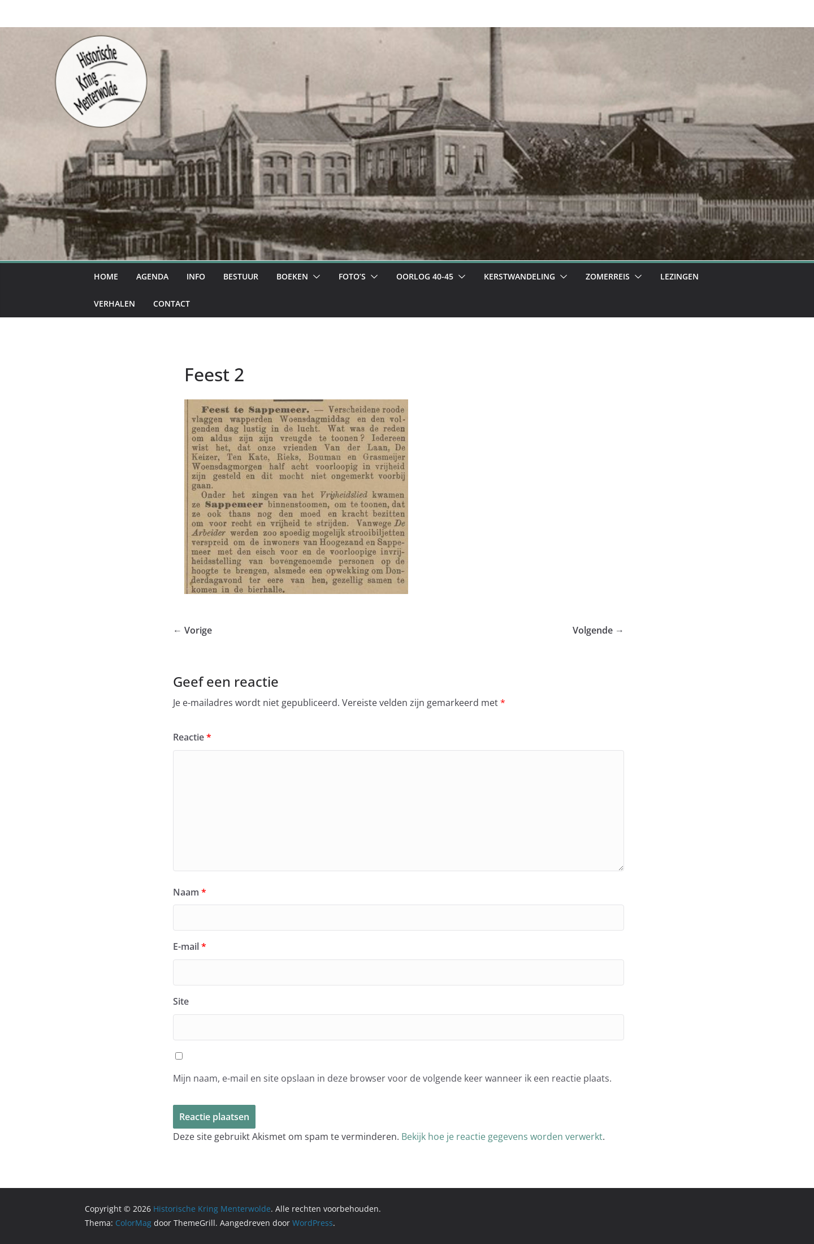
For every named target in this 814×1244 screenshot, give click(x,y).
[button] (314, 277)
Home (106, 276)
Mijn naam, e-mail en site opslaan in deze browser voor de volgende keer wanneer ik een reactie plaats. (392, 1078)
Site (181, 1001)
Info (196, 276)
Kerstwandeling (519, 276)
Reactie (192, 737)
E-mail (189, 946)
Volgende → (598, 630)
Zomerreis (608, 276)
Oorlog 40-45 (424, 276)
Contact (171, 303)
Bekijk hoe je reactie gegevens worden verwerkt (502, 1136)
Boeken (292, 276)
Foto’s (352, 276)
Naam (189, 892)
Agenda (152, 276)
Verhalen (114, 303)
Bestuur (240, 276)
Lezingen (679, 276)
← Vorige (192, 630)
